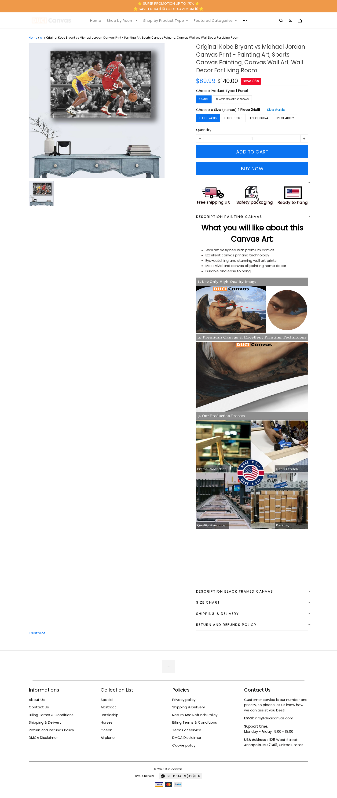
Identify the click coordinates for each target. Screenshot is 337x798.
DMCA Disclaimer (43, 737)
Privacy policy (183, 699)
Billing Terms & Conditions (51, 714)
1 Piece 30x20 (233, 118)
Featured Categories (215, 20)
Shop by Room (122, 20)
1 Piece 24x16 (249, 109)
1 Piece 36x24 (259, 118)
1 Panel (242, 90)
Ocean (106, 730)
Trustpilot (37, 632)
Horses (107, 722)
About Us (37, 699)
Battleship (109, 714)
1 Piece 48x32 (285, 118)
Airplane (108, 737)
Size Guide (276, 109)
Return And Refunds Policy (51, 730)
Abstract (108, 707)
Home (95, 20)
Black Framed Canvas (232, 99)
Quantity (203, 129)
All (41, 38)
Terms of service (186, 730)
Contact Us (39, 707)
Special (107, 699)
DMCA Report (144, 776)
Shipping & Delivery (45, 722)
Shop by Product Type (165, 20)
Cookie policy (183, 745)
